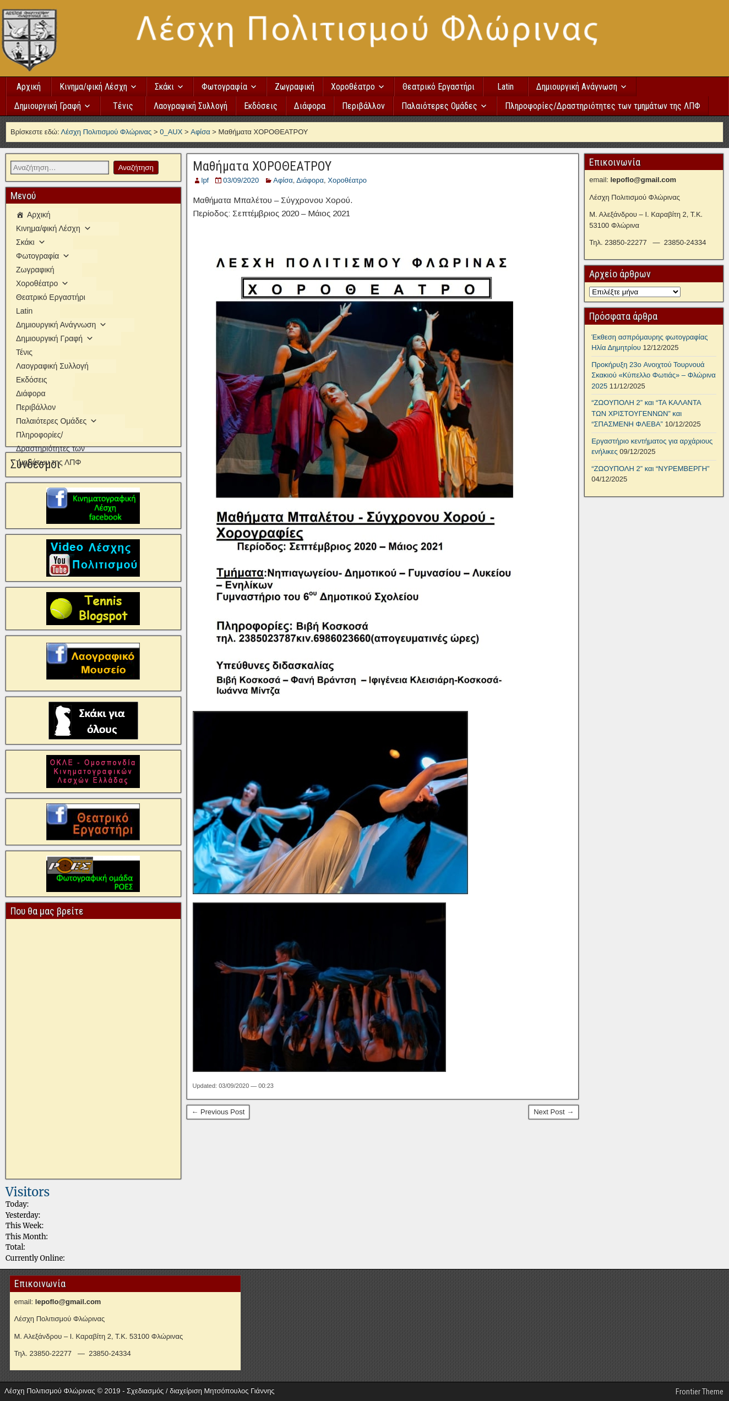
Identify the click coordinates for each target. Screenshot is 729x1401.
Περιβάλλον (363, 106)
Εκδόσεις (261, 106)
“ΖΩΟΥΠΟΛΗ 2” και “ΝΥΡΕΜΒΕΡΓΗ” (650, 468)
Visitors (28, 1192)
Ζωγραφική (294, 86)
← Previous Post (218, 1112)
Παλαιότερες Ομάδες (439, 106)
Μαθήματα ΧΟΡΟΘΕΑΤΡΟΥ (262, 166)
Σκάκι (164, 86)
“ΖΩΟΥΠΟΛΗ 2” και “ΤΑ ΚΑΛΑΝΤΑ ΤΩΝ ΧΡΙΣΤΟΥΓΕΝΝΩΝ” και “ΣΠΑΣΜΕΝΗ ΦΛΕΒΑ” (646, 413)
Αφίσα (283, 180)
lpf (205, 180)
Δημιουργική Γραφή (47, 106)
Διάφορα (309, 106)
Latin (505, 86)
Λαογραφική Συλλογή (190, 106)
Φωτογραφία (224, 86)
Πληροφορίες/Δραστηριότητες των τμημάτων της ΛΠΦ (602, 106)
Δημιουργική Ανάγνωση (576, 86)
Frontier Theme (699, 1392)
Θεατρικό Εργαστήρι (438, 86)
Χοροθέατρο (353, 86)
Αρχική (29, 86)
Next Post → (554, 1112)
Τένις (123, 106)
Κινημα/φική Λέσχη (93, 86)
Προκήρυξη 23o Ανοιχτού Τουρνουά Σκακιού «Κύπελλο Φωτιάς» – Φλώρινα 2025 (653, 375)
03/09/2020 (241, 180)
